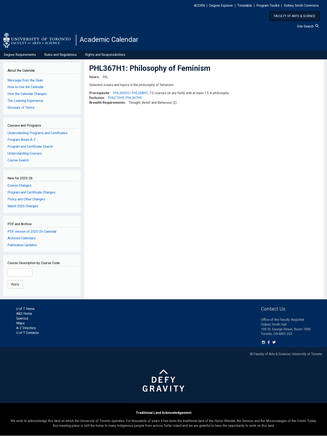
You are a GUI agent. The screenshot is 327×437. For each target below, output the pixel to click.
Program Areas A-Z (22, 141)
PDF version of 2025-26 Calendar (32, 233)
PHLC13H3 (116, 99)
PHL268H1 (140, 94)
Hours (94, 78)
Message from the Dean (25, 81)
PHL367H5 (134, 99)
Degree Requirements (20, 56)
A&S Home (24, 315)
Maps (20, 324)
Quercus (22, 320)
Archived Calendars (22, 239)
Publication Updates (22, 246)
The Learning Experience (25, 102)
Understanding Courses (25, 155)
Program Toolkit (267, 5)
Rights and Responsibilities (105, 56)
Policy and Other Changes (26, 200)
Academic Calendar (112, 40)
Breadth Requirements (107, 104)
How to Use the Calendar (26, 88)
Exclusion (96, 99)
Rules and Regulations (60, 56)
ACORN (199, 5)
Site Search (308, 26)
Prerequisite (99, 94)
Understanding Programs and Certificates (38, 134)
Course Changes (19, 187)
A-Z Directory (26, 329)
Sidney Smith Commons (301, 5)
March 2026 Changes (23, 207)
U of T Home (25, 310)
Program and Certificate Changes (31, 194)
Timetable (244, 5)
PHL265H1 (121, 94)
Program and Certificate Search (30, 148)
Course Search (18, 162)
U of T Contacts (27, 334)
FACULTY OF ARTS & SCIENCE (294, 16)
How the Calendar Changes (27, 95)
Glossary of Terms (21, 109)
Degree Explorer (221, 5)
